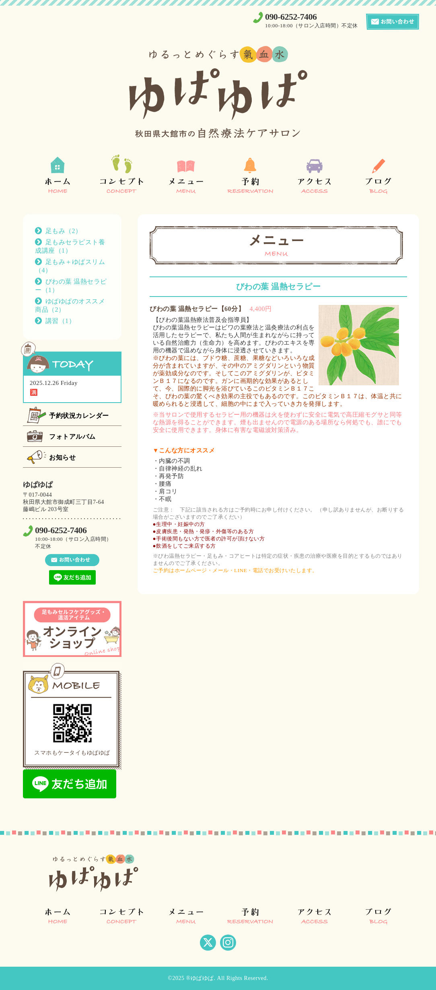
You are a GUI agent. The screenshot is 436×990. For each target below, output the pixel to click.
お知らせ (62, 457)
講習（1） (60, 320)
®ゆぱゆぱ (200, 978)
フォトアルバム (72, 436)
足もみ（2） (63, 230)
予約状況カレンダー (79, 415)
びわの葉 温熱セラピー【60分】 (197, 308)
